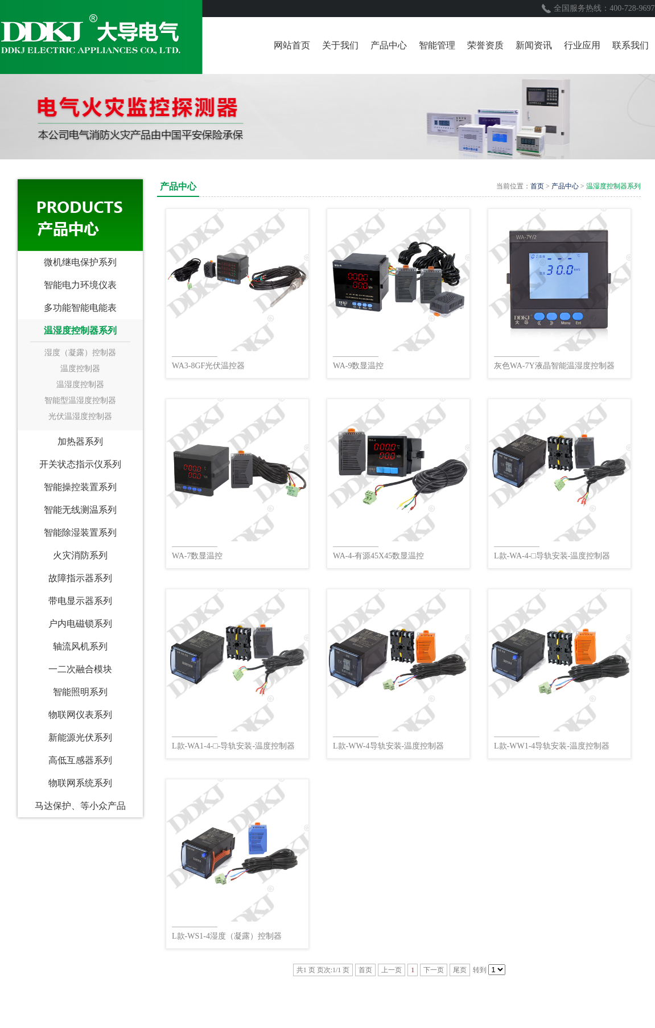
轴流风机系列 (80, 646)
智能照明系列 (80, 692)
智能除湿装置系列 (80, 532)
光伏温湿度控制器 (80, 416)
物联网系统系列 (80, 783)
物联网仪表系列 (80, 714)
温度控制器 (80, 368)
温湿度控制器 (80, 384)
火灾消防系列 (80, 555)
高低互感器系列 (80, 760)
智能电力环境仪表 (80, 285)
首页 (537, 186)
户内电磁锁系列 (80, 623)
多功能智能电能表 (80, 307)
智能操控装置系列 (80, 487)
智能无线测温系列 (80, 510)
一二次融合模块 (80, 669)
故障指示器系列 (80, 578)
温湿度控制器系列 (80, 330)
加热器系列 (80, 441)
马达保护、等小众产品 (80, 806)
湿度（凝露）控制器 (80, 352)
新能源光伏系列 (80, 737)
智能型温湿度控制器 (80, 400)
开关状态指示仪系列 (80, 464)
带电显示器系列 (80, 601)
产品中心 (565, 186)
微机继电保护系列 (80, 262)
